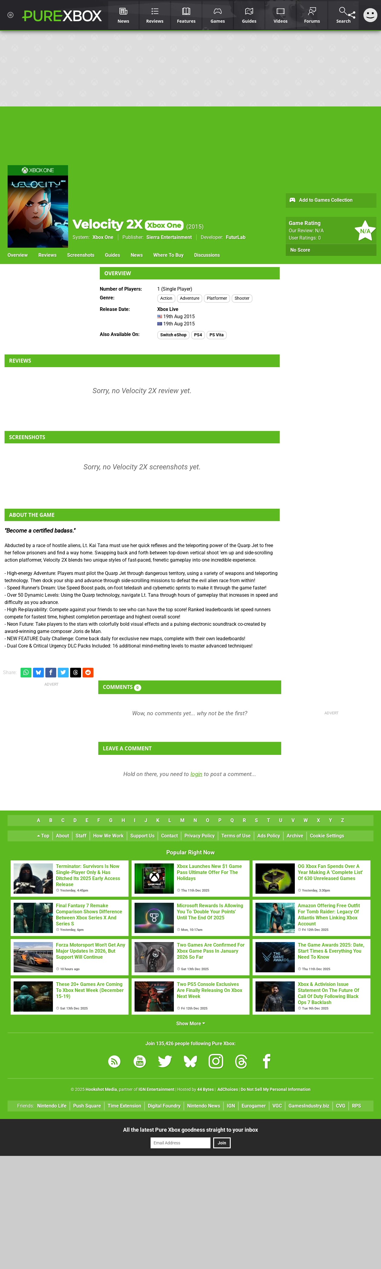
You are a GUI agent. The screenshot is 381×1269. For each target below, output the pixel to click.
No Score (300, 250)
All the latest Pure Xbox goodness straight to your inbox (190, 1130)
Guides (112, 255)
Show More (190, 1023)
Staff (81, 836)
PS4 (198, 335)
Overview (18, 255)
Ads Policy (268, 836)
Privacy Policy (199, 836)
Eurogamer (254, 1106)
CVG (340, 1106)
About (62, 836)
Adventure (189, 298)
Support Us (142, 836)
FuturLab (236, 237)
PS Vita (217, 335)
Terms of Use (236, 836)
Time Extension (124, 1106)
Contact (169, 836)
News (137, 255)
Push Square (87, 1106)
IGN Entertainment (156, 1089)
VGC (277, 1106)
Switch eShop (173, 335)
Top (43, 836)
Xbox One (103, 237)
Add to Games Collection (321, 200)
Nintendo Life (52, 1106)
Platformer (217, 298)
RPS (356, 1106)
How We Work (108, 836)
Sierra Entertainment (169, 237)
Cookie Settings (327, 836)
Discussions (207, 255)
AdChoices (227, 1089)
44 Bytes (205, 1089)
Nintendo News (203, 1106)
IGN (231, 1106)
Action (166, 298)
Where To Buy (168, 255)
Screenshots (80, 255)
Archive (295, 836)
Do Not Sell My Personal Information (276, 1089)
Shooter (242, 298)
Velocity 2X (128, 224)
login (196, 774)
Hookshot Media (101, 1089)
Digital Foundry (164, 1106)
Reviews (47, 255)
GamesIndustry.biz (308, 1106)
